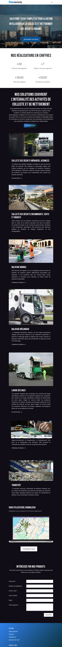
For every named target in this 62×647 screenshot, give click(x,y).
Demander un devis (31, 39)
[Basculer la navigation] (51, 2)
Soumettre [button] (48, 615)
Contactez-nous (30, 125)
